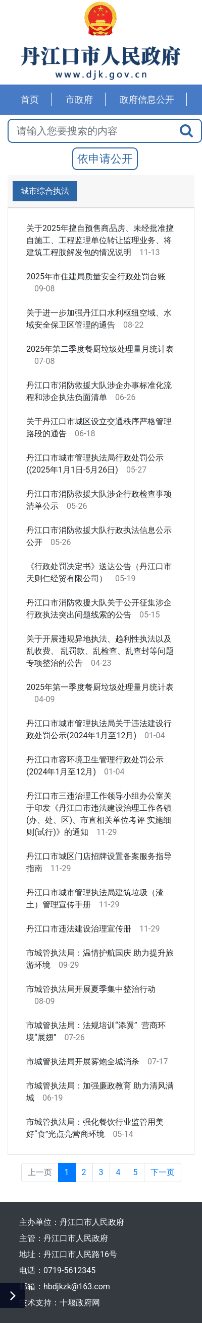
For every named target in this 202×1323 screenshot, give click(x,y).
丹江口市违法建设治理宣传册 (78, 928)
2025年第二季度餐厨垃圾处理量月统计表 (100, 349)
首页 (30, 99)
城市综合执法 (45, 191)
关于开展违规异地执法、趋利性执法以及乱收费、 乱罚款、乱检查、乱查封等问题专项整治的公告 (100, 651)
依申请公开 (105, 158)
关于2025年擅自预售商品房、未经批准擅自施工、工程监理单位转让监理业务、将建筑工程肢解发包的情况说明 (100, 240)
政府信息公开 (147, 99)
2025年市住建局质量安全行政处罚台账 (96, 276)
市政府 (79, 99)
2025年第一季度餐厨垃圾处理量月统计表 (100, 687)
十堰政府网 (80, 1302)
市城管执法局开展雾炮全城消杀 (82, 1061)
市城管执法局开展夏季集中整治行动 (91, 989)
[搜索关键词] (90, 131)
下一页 (162, 1172)
